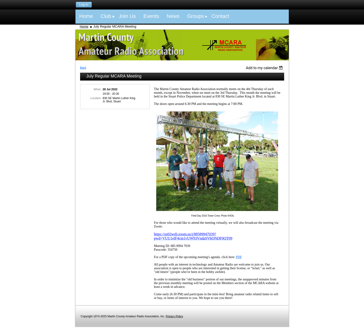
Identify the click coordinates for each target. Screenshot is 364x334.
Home (84, 26)
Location (95, 98)
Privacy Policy (174, 316)
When (97, 89)
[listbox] (265, 68)
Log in (83, 4)
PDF (239, 257)
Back (83, 67)
